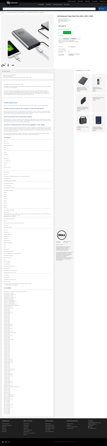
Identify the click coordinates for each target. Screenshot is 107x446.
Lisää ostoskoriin (67, 32)
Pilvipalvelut (69, 425)
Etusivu (2, 12)
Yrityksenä (4, 428)
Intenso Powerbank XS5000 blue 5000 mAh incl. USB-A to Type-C (98, 128)
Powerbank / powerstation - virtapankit (35, 12)
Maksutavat (26, 428)
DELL (59, 22)
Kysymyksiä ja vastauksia (7, 425)
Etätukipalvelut (48, 423)
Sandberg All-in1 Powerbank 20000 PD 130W (97, 88)
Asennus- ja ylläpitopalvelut (72, 426)
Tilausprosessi (26, 423)
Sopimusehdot (26, 431)
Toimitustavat (26, 425)
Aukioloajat (4, 431)
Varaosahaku (47, 429)
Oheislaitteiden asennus (49, 428)
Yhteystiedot (4, 429)
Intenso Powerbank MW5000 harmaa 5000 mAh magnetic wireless (82, 88)
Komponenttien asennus (50, 426)
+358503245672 (92, 428)
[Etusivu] (12, 2)
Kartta (90, 427)
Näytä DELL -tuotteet (58, 242)
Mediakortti (4, 426)
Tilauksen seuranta (5, 423)
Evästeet (25, 434)
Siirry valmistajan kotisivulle (67, 242)
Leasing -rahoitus (70, 428)
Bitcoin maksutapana (28, 429)
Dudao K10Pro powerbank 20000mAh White (98, 98)
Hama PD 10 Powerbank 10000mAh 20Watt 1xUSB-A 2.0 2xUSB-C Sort (83, 108)
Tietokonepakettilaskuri (49, 425)
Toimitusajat (26, 426)
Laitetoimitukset (70, 423)
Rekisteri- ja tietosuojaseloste (29, 433)
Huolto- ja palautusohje (49, 431)
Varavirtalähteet (21, 12)
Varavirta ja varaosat (11, 12)
